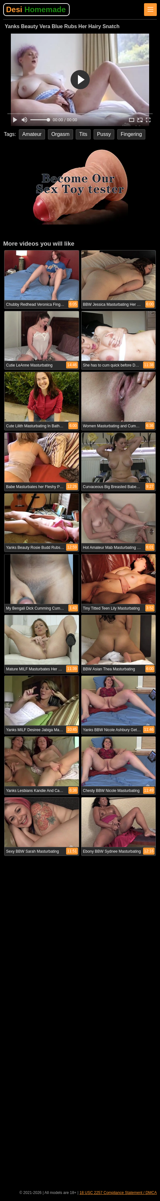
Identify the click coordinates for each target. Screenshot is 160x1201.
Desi (36, 9)
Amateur (32, 134)
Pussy (104, 134)
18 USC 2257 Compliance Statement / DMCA (118, 1192)
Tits (83, 134)
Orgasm (60, 134)
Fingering (131, 134)
